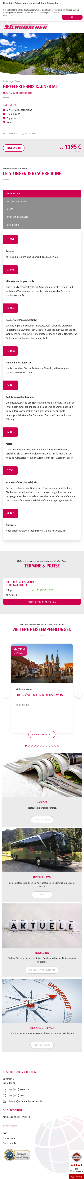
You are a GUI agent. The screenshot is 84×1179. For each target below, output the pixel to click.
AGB (5, 1133)
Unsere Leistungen (16, 201)
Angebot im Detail (42, 734)
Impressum (9, 1138)
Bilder (9, 209)
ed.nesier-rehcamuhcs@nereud (25, 1101)
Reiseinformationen (17, 217)
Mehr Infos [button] (8, 16)
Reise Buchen (14, 148)
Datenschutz (9, 1143)
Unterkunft (12, 225)
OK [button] (72, 17)
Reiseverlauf (13, 193)
